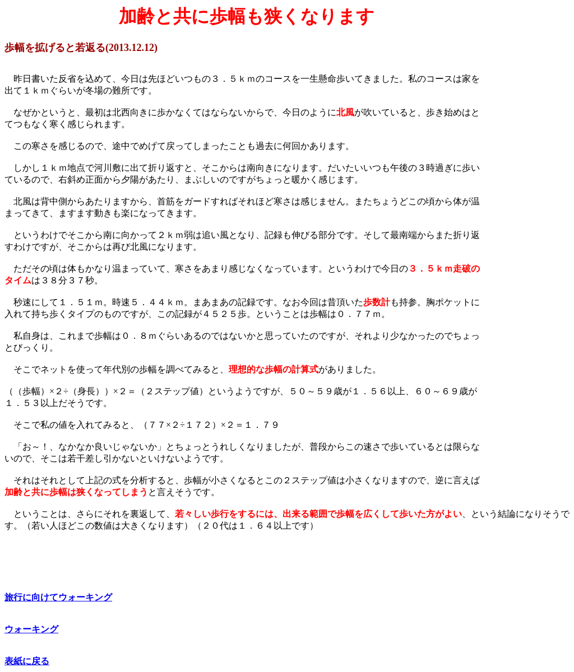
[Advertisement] (529, 422)
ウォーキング (31, 629)
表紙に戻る (26, 661)
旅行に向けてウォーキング (58, 597)
